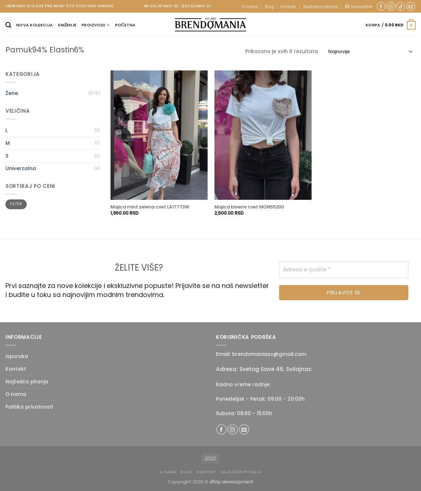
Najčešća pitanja (320, 6)
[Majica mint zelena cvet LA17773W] (159, 135)
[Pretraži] (8, 25)
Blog (269, 6)
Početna (125, 25)
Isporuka (16, 356)
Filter (16, 204)
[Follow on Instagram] (390, 6)
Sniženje (67, 25)
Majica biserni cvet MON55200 (249, 207)
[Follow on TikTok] (400, 6)
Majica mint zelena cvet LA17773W (149, 207)
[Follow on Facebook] (381, 6)
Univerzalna (20, 168)
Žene (11, 93)
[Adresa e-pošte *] (343, 270)
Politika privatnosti (29, 407)
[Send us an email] (410, 6)
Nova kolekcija (34, 25)
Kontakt (288, 6)
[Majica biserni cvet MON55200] (263, 135)
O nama (250, 6)
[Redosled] (370, 52)
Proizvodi (96, 25)
